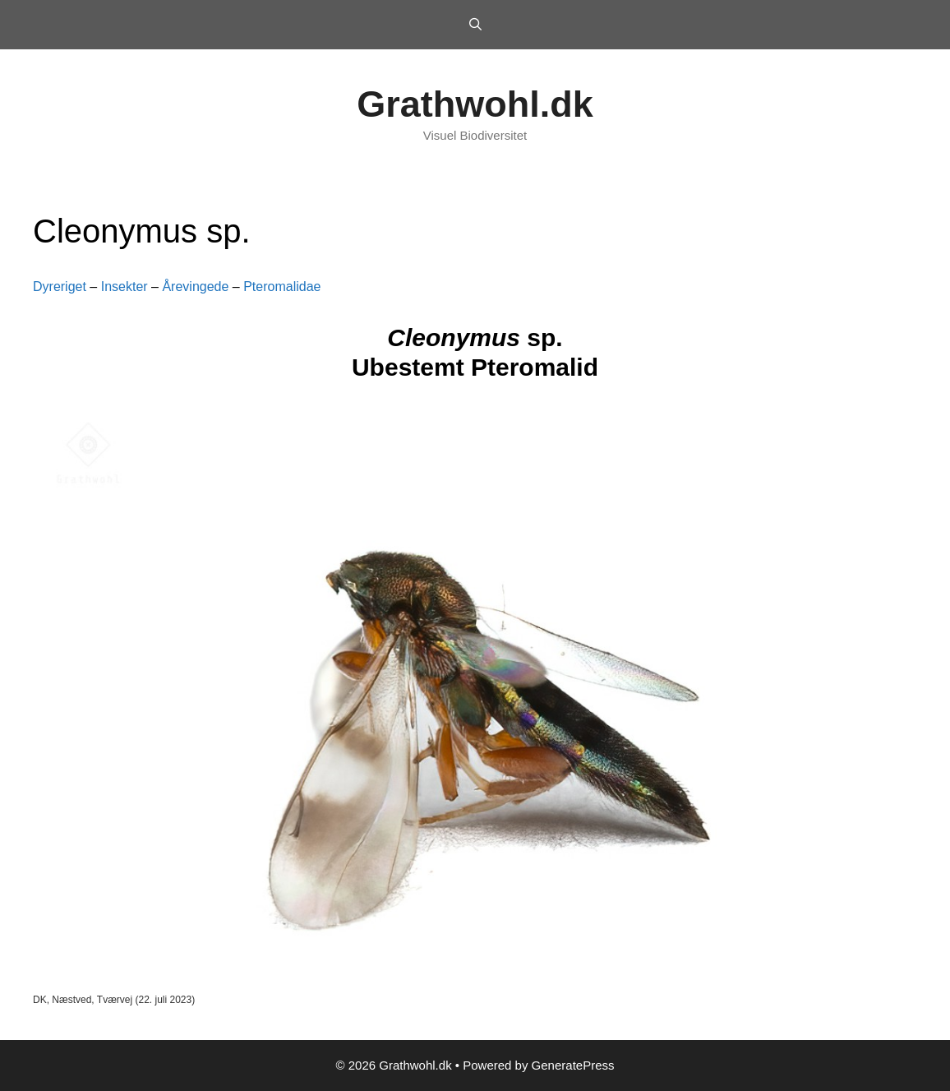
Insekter (124, 287)
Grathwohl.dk (475, 104)
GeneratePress (573, 1065)
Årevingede (195, 287)
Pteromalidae (282, 287)
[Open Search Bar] (474, 24)
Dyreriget (59, 287)
